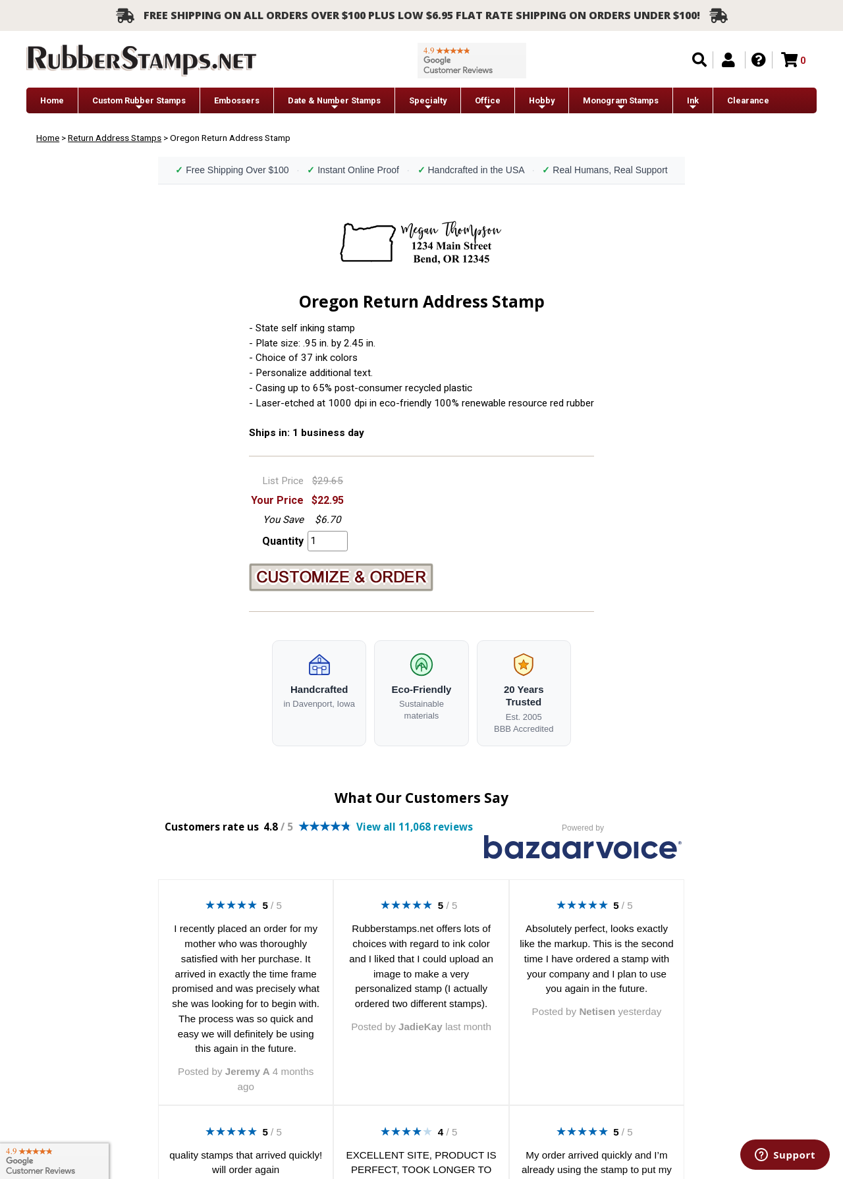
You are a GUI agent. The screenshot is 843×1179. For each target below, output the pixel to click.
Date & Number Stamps (334, 104)
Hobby (542, 104)
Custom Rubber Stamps (139, 104)
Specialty (428, 104)
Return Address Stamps (114, 137)
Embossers (236, 100)
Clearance (748, 100)
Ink (693, 104)
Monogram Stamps (621, 104)
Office (488, 104)
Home (52, 100)
